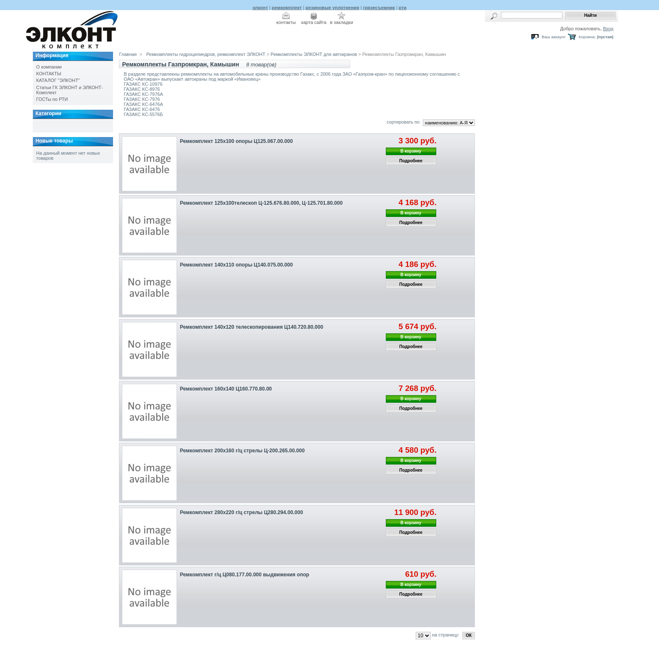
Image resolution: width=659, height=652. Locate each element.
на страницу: (445, 634)
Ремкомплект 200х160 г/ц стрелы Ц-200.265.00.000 (242, 451)
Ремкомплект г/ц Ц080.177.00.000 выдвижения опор (244, 575)
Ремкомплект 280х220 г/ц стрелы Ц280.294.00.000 (241, 512)
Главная (128, 54)
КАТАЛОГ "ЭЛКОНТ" (58, 80)
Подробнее (410, 160)
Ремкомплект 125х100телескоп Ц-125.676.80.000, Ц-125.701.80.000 (261, 203)
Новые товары (54, 141)
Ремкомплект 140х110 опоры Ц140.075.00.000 (236, 265)
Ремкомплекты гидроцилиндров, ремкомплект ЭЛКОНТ (205, 54)
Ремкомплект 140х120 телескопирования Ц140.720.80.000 (251, 327)
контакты (286, 22)
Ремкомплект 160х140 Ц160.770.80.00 (226, 389)
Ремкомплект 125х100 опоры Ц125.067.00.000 (236, 141)
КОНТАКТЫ (48, 73)
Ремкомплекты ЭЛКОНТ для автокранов (314, 54)
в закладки (341, 22)
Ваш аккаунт (554, 36)
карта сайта (314, 22)
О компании (49, 66)
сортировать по (403, 121)
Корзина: (587, 36)
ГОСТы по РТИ (52, 99)
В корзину (411, 151)
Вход (608, 28)
